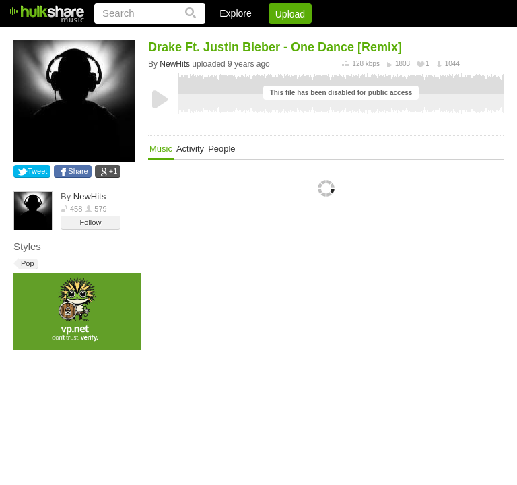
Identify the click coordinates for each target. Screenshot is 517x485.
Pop (26, 264)
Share (78, 171)
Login (225, 37)
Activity (190, 148)
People (221, 148)
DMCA (365, 37)
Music (160, 148)
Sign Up (274, 37)
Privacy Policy (428, 37)
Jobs (321, 37)
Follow (91, 222)
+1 (113, 171)
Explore (235, 13)
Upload (290, 14)
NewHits (89, 196)
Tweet (37, 171)
